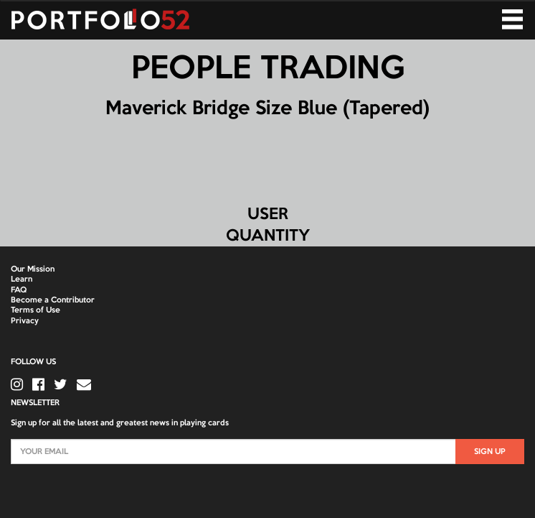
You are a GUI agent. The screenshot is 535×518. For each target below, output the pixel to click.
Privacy (25, 321)
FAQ (19, 290)
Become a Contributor (53, 300)
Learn (21, 279)
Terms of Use (35, 310)
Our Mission (33, 269)
